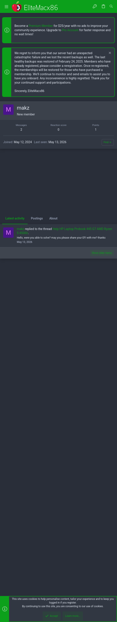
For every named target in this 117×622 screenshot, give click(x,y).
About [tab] (53, 399)
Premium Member (41, 26)
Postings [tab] (37, 399)
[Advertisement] (58, 131)
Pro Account (70, 30)
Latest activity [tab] (14, 399)
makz (20, 409)
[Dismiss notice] (109, 53)
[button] (6, 6)
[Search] (111, 6)
